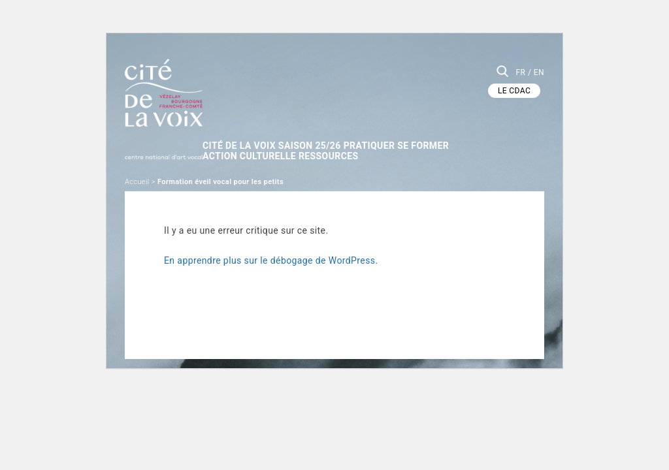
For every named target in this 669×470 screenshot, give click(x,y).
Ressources (340, 143)
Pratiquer (390, 132)
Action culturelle (250, 143)
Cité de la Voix (240, 132)
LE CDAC (514, 90)
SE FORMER (454, 132)
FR (520, 72)
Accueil (137, 170)
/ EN (536, 72)
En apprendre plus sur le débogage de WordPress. (271, 249)
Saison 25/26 (320, 132)
